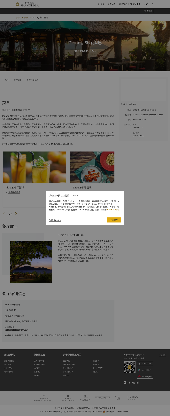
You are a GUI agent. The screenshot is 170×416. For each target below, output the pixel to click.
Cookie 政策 (113, 209)
